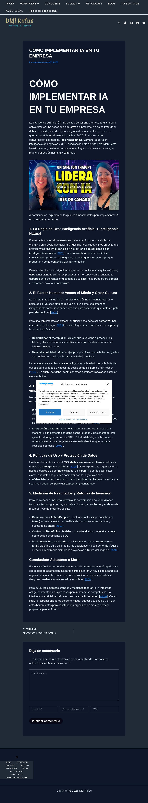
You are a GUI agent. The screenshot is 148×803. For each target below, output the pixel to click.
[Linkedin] (137, 23)
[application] (36, 3)
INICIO (9, 3)
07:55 (60, 325)
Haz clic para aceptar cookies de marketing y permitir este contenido (74, 185)
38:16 (36, 554)
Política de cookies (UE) (42, 10)
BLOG (108, 3)
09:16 (54, 312)
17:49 (33, 371)
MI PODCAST (91, 3)
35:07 (59, 525)
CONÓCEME (51, 3)
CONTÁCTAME (126, 3)
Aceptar (50, 412)
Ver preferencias (98, 412)
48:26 (103, 600)
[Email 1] (131, 23)
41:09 (88, 583)
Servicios (71, 3)
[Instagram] (119, 23)
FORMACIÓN (28, 3)
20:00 (59, 445)
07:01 (61, 253)
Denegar (74, 412)
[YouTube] (144, 23)
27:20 (73, 466)
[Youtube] (16, 759)
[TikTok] (125, 23)
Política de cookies (67, 419)
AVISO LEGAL (82, 419)
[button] (107, 384)
